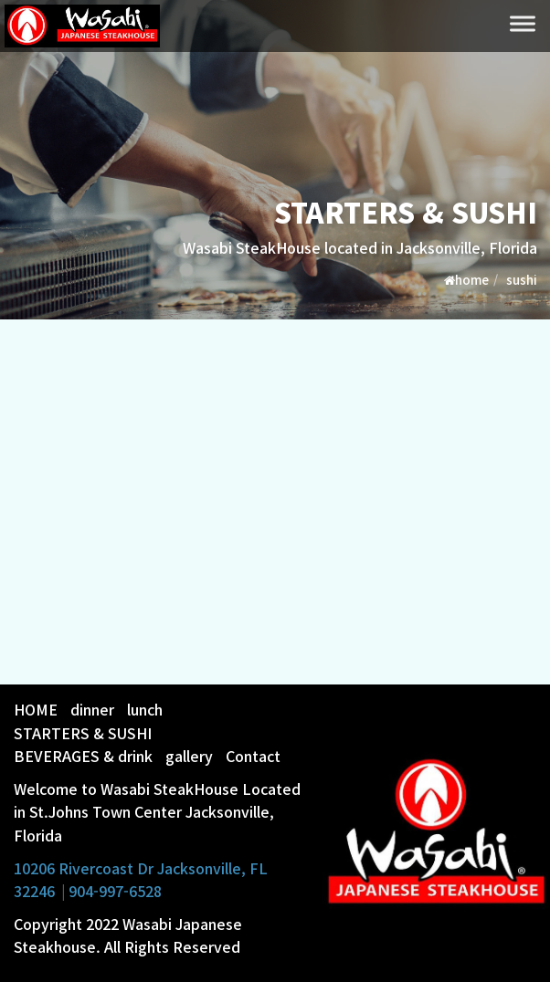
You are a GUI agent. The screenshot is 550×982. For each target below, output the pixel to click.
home (466, 279)
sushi (521, 279)
